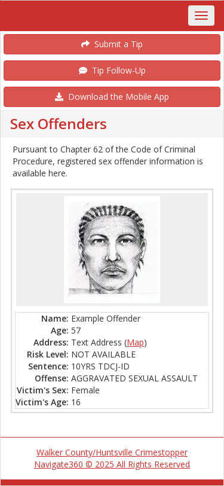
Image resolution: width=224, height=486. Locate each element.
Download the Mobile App (112, 96)
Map (135, 342)
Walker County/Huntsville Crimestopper (112, 452)
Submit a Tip (112, 44)
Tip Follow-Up (112, 70)
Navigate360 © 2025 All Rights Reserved (112, 464)
